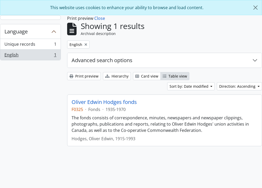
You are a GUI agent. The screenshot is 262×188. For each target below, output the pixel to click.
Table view (175, 76)
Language (16, 31)
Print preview (83, 76)
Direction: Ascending (238, 86)
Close (99, 18)
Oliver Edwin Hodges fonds (104, 102)
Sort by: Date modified (189, 86)
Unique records (30, 45)
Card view (146, 76)
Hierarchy (117, 76)
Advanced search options (102, 60)
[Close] (255, 7)
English (30, 56)
